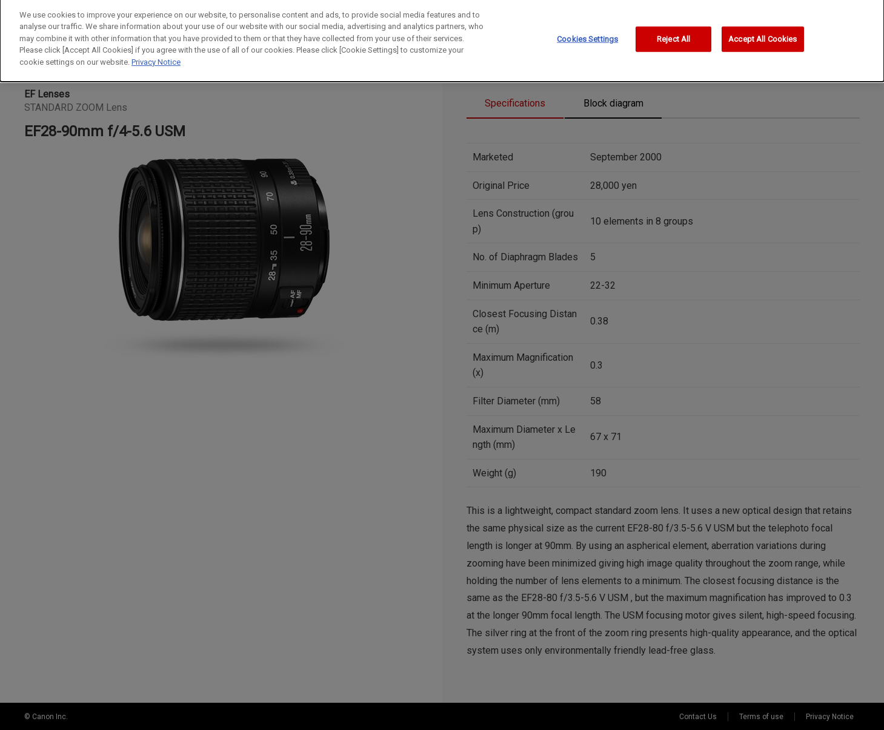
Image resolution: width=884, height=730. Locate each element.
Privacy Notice (156, 41)
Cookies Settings (587, 18)
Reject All (673, 18)
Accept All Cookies (762, 18)
